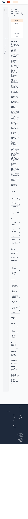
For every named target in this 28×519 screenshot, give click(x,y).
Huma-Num (8, 414)
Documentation (17, 33)
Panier (20, 2)
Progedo (20, 435)
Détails (16, 23)
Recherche (15, 2)
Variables (17, 26)
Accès (17, 36)
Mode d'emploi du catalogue (14, 416)
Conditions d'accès (15, 420)
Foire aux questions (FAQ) (14, 424)
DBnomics (8, 411)
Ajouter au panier (22, 14)
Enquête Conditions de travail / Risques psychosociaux (6, 36)
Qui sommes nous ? (14, 411)
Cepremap (8, 409)
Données (17, 30)
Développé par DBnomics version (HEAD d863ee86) (20, 440)
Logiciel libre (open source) (20, 419)
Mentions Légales (20, 411)
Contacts (14, 427)
